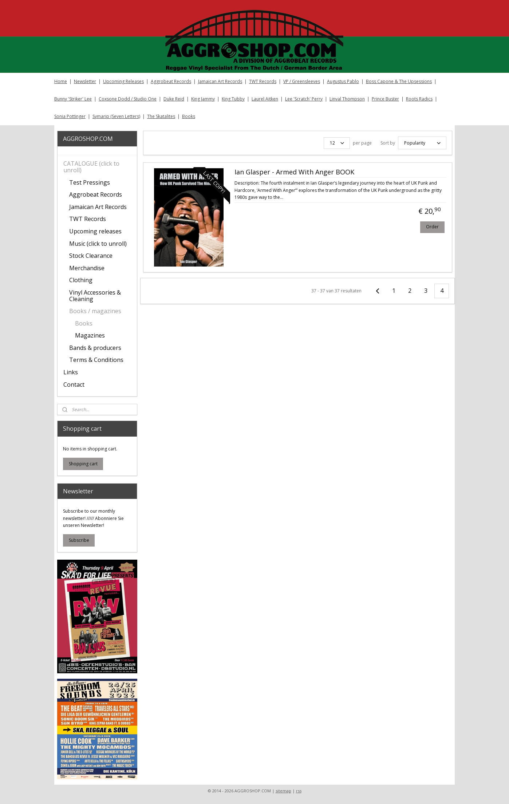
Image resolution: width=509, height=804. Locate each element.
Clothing (80, 280)
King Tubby (233, 99)
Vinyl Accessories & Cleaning (95, 295)
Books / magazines (95, 311)
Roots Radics (419, 99)
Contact (73, 385)
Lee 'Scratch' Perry (304, 99)
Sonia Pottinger (70, 116)
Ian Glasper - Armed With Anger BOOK (294, 171)
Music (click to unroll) (98, 244)
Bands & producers (95, 348)
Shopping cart (83, 464)
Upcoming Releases (123, 81)
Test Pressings (89, 182)
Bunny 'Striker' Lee (73, 99)
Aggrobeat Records (171, 81)
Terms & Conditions (96, 360)
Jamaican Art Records (220, 81)
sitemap (283, 790)
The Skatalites (161, 116)
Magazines (90, 335)
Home (60, 81)
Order (432, 225)
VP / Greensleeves (301, 81)
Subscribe (79, 540)
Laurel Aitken (265, 99)
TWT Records (262, 81)
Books (188, 116)
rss (298, 790)
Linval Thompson (347, 99)
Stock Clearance (91, 256)
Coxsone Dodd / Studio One (128, 99)
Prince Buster (385, 99)
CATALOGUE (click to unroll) (91, 166)
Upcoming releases (95, 231)
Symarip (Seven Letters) (116, 116)
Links (70, 372)
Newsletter (85, 81)
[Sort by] (422, 142)
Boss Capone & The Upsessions (399, 81)
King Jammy (203, 99)
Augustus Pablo (343, 81)
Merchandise (86, 268)
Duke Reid (173, 99)
